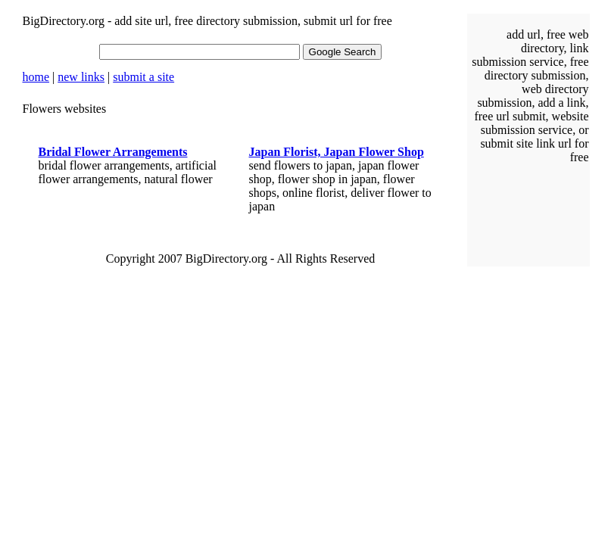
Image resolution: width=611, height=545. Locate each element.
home (36, 76)
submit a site (143, 76)
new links (81, 76)
